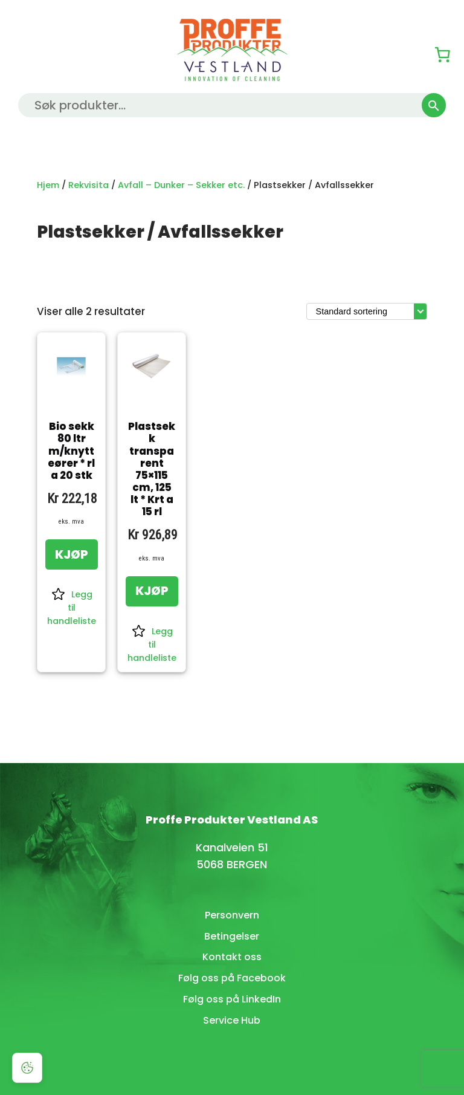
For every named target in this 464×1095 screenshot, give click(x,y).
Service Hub (231, 1020)
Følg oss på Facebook (232, 978)
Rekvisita (88, 185)
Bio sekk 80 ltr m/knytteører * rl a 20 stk (71, 450)
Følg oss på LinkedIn (232, 999)
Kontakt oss (232, 957)
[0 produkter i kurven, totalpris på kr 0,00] (442, 54)
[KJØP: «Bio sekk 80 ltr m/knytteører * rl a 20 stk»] (71, 554)
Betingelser (231, 936)
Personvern (232, 915)
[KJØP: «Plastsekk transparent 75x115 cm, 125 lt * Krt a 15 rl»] (152, 591)
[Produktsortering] (366, 311)
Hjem (48, 185)
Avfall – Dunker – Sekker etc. (181, 185)
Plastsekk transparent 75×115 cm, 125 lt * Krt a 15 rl (151, 469)
